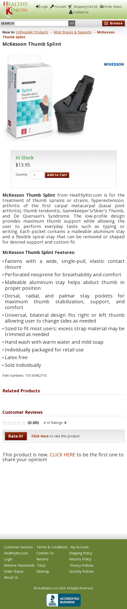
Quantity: (22, 174)
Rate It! (15, 436)
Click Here (40, 436)
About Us (11, 577)
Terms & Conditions (52, 547)
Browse (116, 23)
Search (7, 23)
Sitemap (42, 571)
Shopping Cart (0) (85, 7)
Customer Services (18, 547)
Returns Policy (80, 559)
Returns (42, 559)
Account (60, 7)
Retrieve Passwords (19, 565)
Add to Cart (57, 175)
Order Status (112, 7)
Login (44, 7)
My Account (79, 547)
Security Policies (81, 571)
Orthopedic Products (32, 32)
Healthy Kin (15, 9)
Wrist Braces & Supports (73, 32)
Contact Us (80, 12)
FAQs (41, 565)
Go (72, 23)
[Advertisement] (63, 495)
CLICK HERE (62, 454)
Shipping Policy (80, 553)
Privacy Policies (82, 565)
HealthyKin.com (16, 553)
